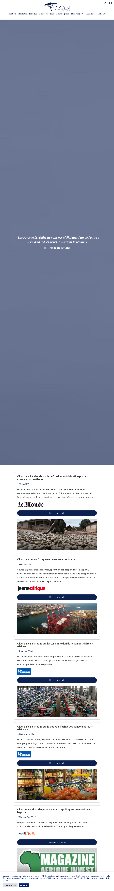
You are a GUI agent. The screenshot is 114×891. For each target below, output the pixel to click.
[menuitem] (105, 3)
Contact (102, 13)
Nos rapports (77, 13)
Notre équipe (62, 13)
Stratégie (22, 13)
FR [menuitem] (110, 3)
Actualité (91, 13)
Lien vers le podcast (57, 842)
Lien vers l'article (57, 513)
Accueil (12, 13)
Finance (33, 13)
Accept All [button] (24, 885)
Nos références (46, 13)
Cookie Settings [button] (10, 885)
